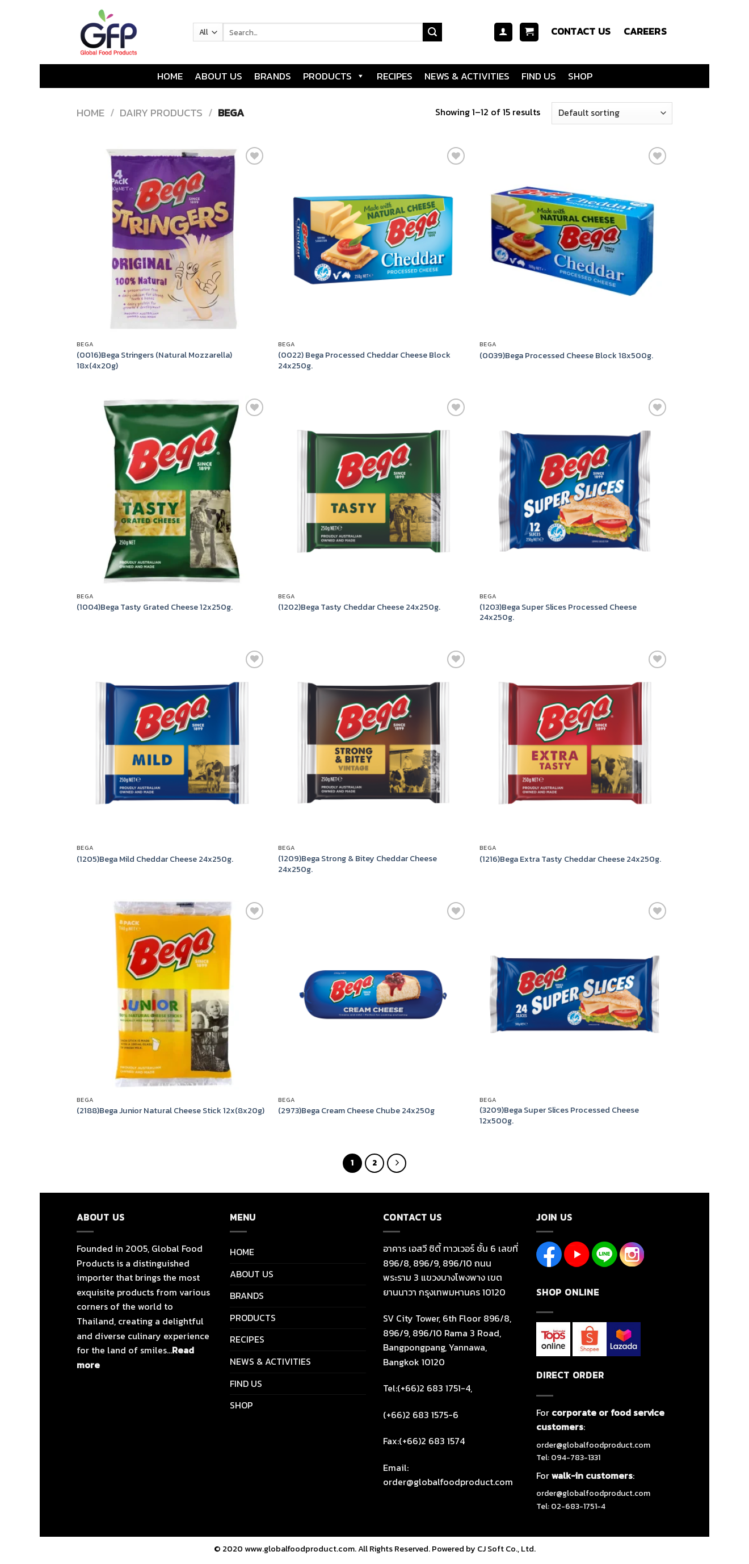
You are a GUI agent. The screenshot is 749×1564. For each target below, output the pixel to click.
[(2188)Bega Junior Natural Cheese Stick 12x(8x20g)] (172, 994)
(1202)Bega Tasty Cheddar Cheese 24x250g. (359, 607)
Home (90, 112)
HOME (170, 76)
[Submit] (432, 32)
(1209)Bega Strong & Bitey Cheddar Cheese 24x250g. (357, 863)
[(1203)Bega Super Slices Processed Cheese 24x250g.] (574, 491)
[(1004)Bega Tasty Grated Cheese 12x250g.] (172, 491)
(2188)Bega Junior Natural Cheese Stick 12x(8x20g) (170, 1110)
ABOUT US (218, 76)
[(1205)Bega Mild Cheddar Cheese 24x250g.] (172, 743)
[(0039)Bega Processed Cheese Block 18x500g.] (574, 239)
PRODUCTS (334, 76)
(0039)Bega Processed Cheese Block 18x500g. (566, 355)
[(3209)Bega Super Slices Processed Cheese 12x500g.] (574, 994)
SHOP (580, 76)
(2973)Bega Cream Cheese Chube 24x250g (356, 1110)
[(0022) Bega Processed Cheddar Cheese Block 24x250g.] (373, 239)
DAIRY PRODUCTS (161, 112)
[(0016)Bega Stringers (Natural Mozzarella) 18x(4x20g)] (172, 239)
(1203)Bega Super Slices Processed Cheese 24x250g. (558, 612)
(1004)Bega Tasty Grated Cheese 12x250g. (155, 607)
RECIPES (395, 76)
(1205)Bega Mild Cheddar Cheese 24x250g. (155, 859)
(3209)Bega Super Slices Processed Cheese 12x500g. (559, 1115)
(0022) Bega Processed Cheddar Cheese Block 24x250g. (364, 360)
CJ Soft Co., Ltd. (506, 1548)
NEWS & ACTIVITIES (467, 76)
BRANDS (272, 76)
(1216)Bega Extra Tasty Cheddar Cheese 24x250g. (570, 859)
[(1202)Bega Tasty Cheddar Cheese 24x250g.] (373, 491)
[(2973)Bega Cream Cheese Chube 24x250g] (373, 994)
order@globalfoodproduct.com (593, 1445)
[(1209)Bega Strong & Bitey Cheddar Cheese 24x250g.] (373, 743)
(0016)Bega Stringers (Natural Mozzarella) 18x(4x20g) (154, 360)
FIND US (538, 76)
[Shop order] (612, 113)
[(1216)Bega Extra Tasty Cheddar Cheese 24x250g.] (574, 743)
